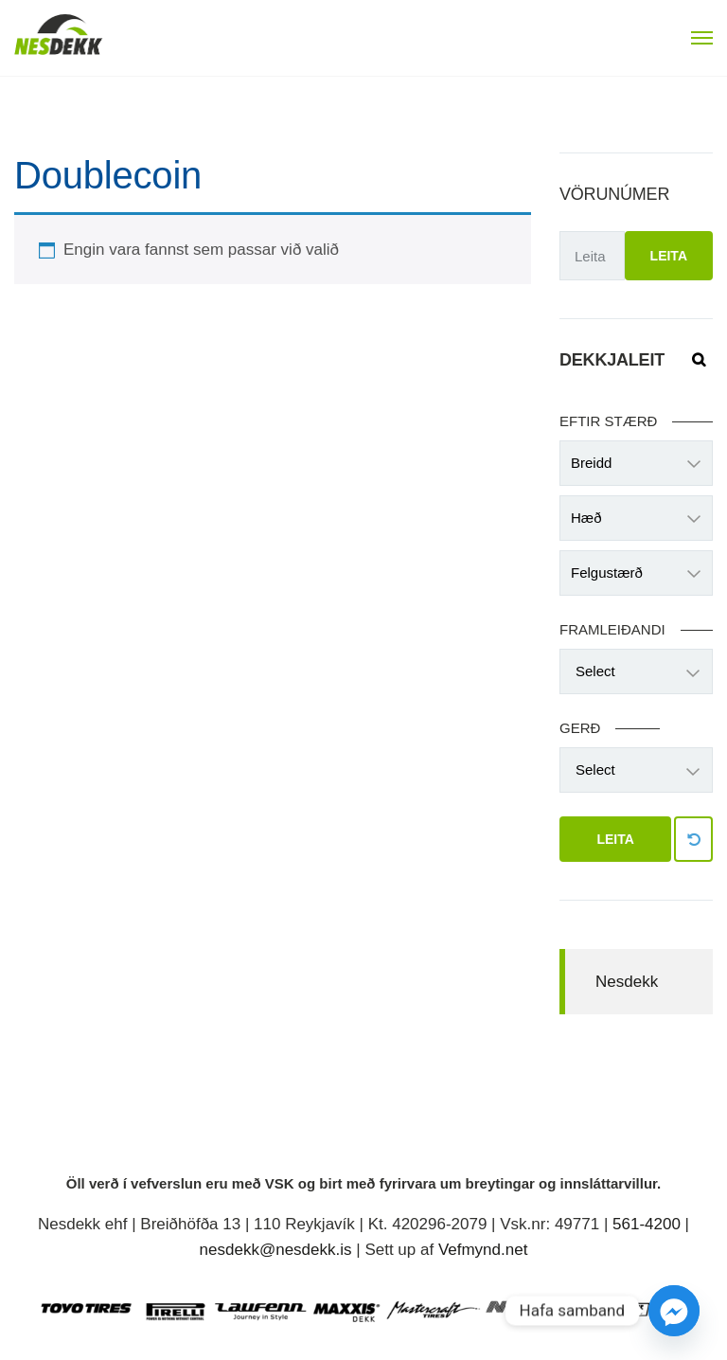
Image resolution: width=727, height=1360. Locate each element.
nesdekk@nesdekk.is (276, 1250)
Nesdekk (626, 982)
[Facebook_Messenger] (674, 1310)
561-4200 (646, 1224)
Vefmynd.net (483, 1250)
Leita (668, 255)
